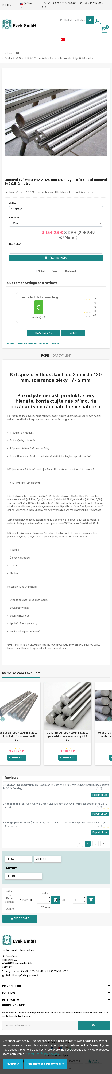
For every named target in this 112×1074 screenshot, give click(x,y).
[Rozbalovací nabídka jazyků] (27, 5)
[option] (67, 723)
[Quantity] (42, 900)
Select (12, 876)
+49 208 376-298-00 (31, 971)
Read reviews (43, 332)
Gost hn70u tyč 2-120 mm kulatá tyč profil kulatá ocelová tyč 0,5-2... (68, 736)
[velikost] (56, 224)
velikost (14, 217)
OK (93, 1025)
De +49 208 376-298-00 (60, 3)
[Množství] (56, 251)
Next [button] (109, 719)
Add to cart (91, 899)
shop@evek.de (31, 975)
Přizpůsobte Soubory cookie (45, 1063)
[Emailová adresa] (40, 1025)
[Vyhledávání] (76, 20)
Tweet (54, 271)
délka (12, 203)
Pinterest (69, 271)
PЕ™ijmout (13, 1063)
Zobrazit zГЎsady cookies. (42, 1054)
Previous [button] (2, 719)
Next (103, 843)
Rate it (73, 332)
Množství (14, 244)
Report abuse (100, 794)
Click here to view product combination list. (32, 343)
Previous (80, 843)
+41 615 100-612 (58, 971)
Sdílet (40, 271)
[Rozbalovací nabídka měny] (6, 5)
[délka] (56, 209)
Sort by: (12, 868)
